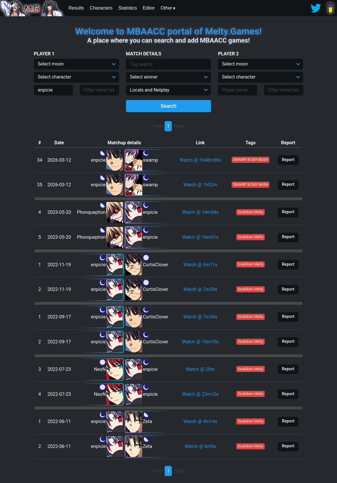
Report (288, 159)
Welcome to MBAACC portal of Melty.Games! (168, 31)
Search (168, 106)
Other (166, 8)
